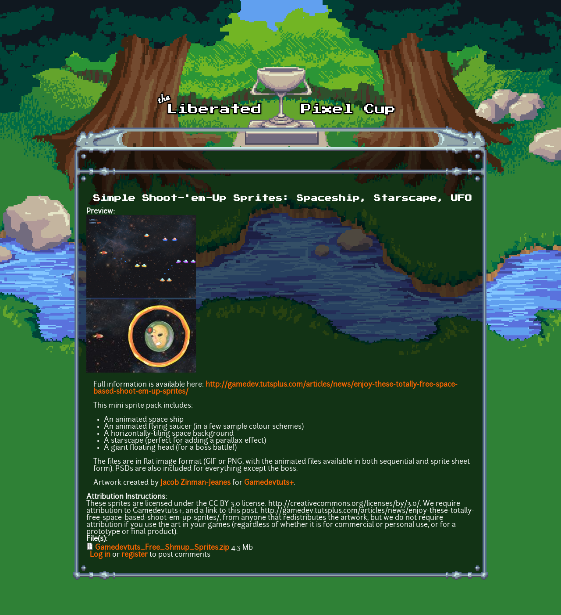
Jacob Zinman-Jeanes (195, 483)
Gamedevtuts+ (269, 483)
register (134, 554)
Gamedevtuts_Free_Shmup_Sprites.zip (162, 547)
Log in (100, 554)
